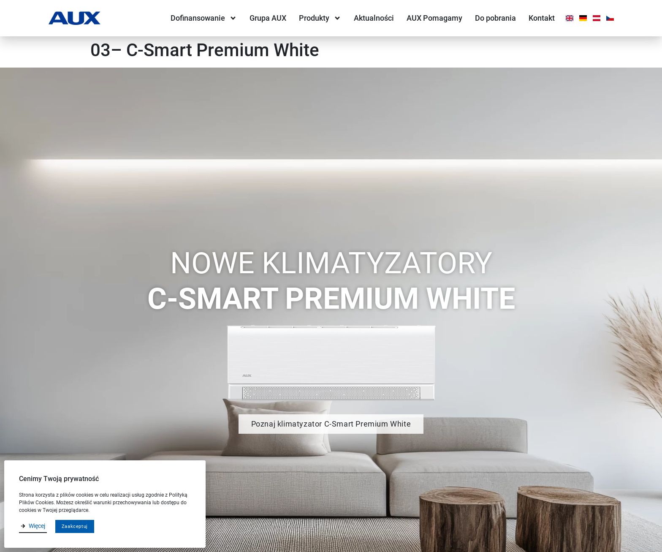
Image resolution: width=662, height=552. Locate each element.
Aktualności (374, 18)
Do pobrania (495, 18)
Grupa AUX (268, 18)
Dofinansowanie (204, 18)
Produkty (320, 18)
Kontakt (542, 18)
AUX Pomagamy (434, 18)
